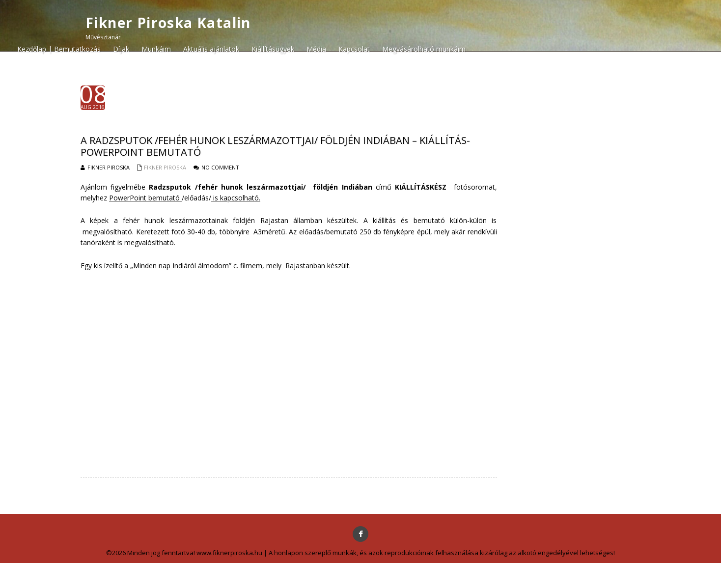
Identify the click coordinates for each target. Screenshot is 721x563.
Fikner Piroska (165, 167)
